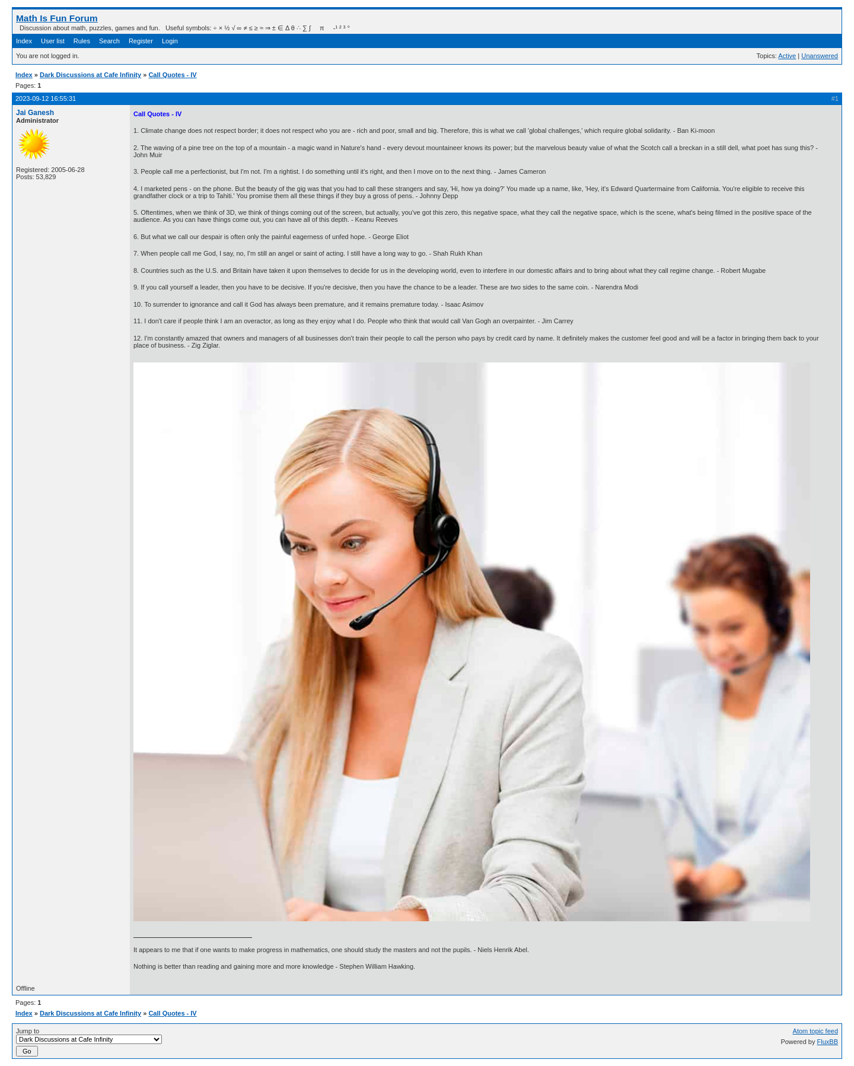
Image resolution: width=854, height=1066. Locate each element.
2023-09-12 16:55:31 (45, 98)
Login (170, 40)
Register (141, 40)
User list (53, 40)
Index (24, 40)
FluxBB (827, 1041)
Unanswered (819, 55)
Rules (82, 40)
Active (787, 55)
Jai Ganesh (35, 113)
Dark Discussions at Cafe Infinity (90, 74)
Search (109, 40)
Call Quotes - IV (172, 74)
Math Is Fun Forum (57, 18)
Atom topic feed (815, 1031)
